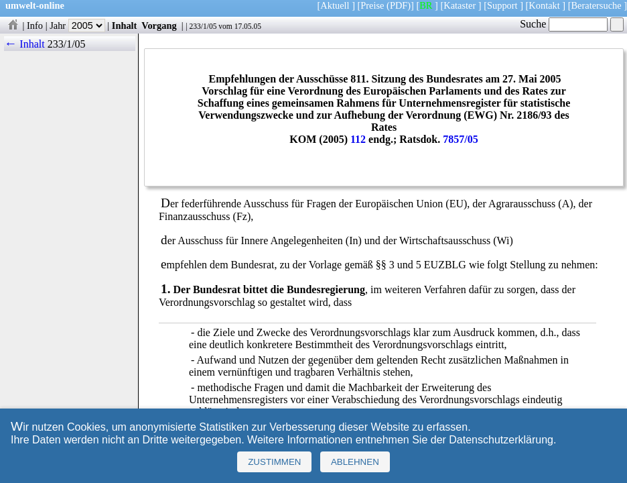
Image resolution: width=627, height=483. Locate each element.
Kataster (459, 5)
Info (35, 25)
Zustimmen (274, 462)
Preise (372, 5)
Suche (564, 24)
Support (502, 5)
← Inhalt (24, 44)
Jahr (77, 25)
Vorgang (159, 25)
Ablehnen (355, 462)
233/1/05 (202, 26)
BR (425, 5)
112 (358, 139)
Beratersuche (596, 5)
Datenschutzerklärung (501, 439)
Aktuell (334, 5)
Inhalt (124, 25)
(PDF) (399, 5)
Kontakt (544, 5)
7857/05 (460, 139)
